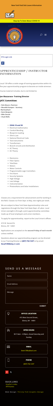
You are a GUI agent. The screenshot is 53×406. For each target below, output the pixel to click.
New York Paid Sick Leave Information (26, 5)
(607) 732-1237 (28, 241)
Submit (43, 306)
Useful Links (11, 384)
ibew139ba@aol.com (29, 350)
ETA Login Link (6, 57)
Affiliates (10, 386)
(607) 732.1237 (28, 364)
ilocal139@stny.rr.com (10, 244)
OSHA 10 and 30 (16, 125)
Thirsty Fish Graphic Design (31, 392)
